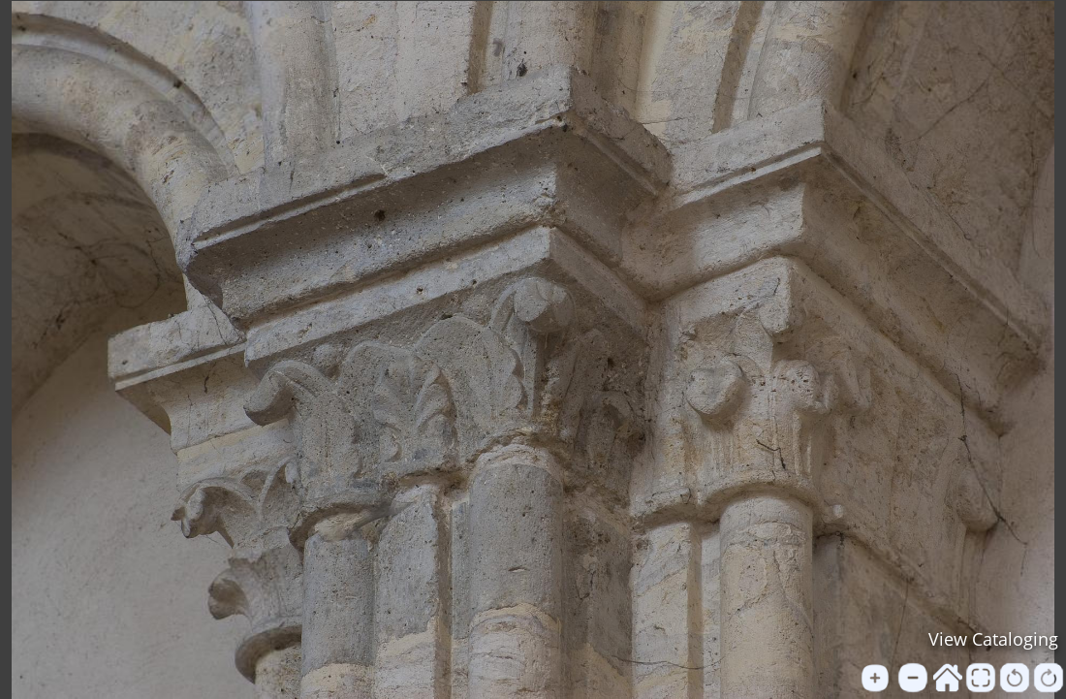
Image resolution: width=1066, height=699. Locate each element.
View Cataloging (993, 639)
